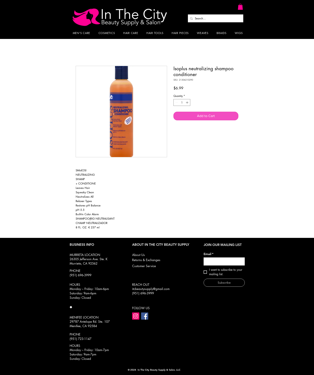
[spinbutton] (182, 102)
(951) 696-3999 (143, 293)
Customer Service (144, 266)
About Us (138, 255)
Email (208, 254)
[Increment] (187, 102)
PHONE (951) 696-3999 (80, 273)
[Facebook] (144, 316)
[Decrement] (176, 102)
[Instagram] (135, 316)
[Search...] (215, 18)
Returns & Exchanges (146, 260)
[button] (240, 7)
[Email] (223, 261)
